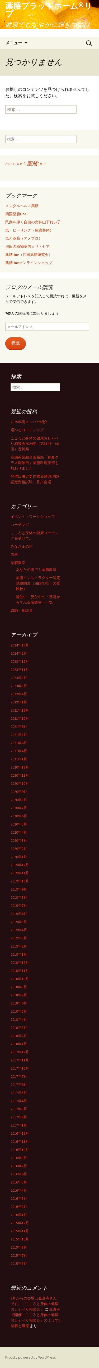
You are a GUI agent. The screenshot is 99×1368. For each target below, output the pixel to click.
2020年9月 (19, 791)
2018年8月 (19, 987)
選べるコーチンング (27, 430)
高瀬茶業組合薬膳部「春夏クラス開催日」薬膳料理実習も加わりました (35, 463)
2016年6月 (19, 1174)
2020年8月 (19, 799)
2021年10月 (20, 718)
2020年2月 (19, 848)
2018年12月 (20, 962)
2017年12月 (20, 1052)
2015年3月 (19, 1263)
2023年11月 (20, 669)
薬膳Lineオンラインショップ (28, 262)
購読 (15, 343)
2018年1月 (19, 1043)
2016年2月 (19, 1206)
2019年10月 (20, 881)
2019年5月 (19, 921)
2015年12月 (20, 1222)
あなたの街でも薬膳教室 (36, 569)
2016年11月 (20, 1141)
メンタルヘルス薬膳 (22, 205)
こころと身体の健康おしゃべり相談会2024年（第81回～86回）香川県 (35, 443)
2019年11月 (20, 873)
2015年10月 (20, 1239)
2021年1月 (19, 759)
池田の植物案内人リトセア (27, 246)
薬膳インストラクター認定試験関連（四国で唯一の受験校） (38, 583)
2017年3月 (19, 1109)
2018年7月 (19, 995)
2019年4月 (19, 930)
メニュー (13, 43)
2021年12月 (20, 710)
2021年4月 (19, 751)
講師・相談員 (22, 610)
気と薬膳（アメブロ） (23, 238)
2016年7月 (19, 1166)
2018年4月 (19, 1019)
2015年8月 (19, 1247)
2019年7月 (19, 905)
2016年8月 (19, 1157)
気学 (14, 554)
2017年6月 (19, 1084)
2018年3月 (19, 1027)
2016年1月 (19, 1214)
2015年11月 (20, 1231)
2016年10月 (20, 1149)
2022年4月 (19, 694)
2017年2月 (19, 1117)
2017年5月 (19, 1092)
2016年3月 (19, 1198)
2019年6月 (19, 913)
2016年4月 (19, 1190)
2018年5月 (19, 1011)
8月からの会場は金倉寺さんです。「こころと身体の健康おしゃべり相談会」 (35, 1304)
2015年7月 (19, 1255)
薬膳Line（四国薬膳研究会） (28, 254)
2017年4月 (19, 1100)
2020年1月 (19, 856)
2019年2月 (19, 946)
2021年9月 (19, 726)
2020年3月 (19, 840)
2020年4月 (19, 832)
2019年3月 (19, 938)
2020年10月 (20, 783)
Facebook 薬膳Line (25, 163)
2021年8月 (19, 734)
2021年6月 (19, 742)
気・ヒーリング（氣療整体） (29, 230)
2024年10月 (20, 645)
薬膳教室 (18, 562)
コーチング (20, 524)
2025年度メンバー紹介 (29, 421)
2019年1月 (19, 954)
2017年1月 (19, 1125)
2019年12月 (20, 864)
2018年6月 (19, 1003)
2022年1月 (19, 702)
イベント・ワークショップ (33, 516)
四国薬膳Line (15, 214)
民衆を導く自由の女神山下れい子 (33, 222)
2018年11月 (20, 970)
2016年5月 (19, 1182)
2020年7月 (19, 808)
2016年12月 (20, 1133)
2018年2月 (19, 1035)
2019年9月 (19, 889)
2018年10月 (20, 978)
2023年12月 (20, 661)
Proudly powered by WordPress (30, 1357)
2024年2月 (19, 653)
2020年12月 (20, 767)
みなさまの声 (22, 546)
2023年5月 (19, 685)
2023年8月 (19, 677)
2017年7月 (19, 1076)
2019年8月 (19, 897)
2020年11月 (20, 775)
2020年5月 (19, 824)
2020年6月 (19, 816)
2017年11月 (20, 1060)
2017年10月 (20, 1068)
